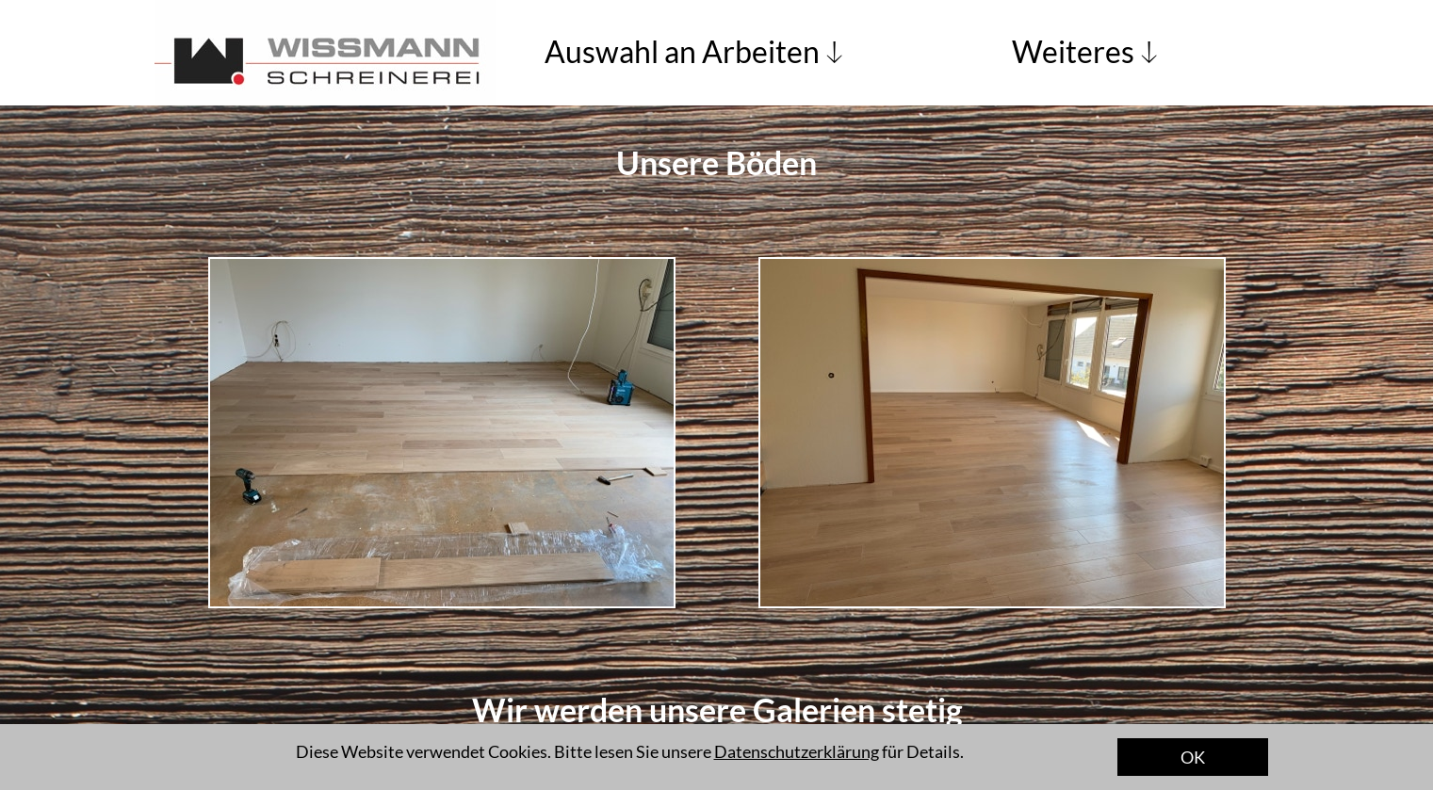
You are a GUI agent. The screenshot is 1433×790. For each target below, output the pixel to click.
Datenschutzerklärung (796, 751)
